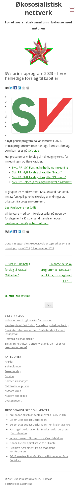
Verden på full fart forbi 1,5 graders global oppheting (37, 325)
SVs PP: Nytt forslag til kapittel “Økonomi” (39, 177)
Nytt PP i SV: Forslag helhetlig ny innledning (40, 167)
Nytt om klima (13, 391)
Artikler (43, 243)
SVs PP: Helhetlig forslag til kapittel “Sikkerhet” (42, 182)
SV (63, 243)
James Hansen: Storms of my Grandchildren (36, 438)
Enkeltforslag (13, 371)
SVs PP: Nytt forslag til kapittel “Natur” (37, 172)
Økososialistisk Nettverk (27, 479)
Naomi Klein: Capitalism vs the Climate (33, 443)
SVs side (33, 150)
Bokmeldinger (13, 366)
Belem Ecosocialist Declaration (28, 420)
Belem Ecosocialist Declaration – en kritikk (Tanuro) (40, 424)
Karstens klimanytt (16, 381)
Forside (9, 376)
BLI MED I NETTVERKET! (18, 295)
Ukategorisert (13, 400)
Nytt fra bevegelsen (17, 386)
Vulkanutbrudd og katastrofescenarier (28, 320)
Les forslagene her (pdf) (20, 207)
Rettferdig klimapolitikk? (19, 339)
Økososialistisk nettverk (38, 8)
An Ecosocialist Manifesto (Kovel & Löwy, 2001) (38, 415)
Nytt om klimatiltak (16, 396)
